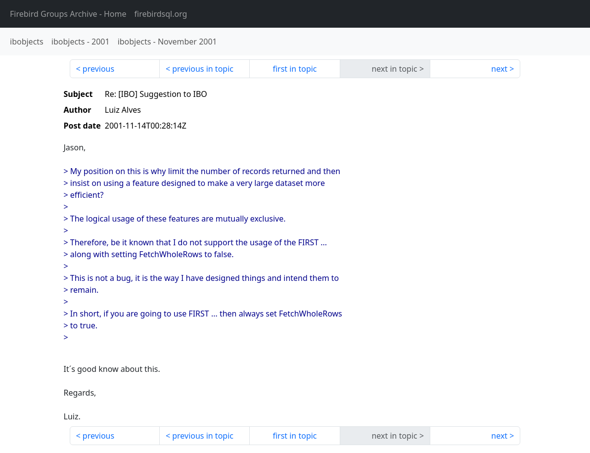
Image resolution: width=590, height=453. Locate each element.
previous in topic (202, 68)
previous (98, 68)
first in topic (294, 68)
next (499, 68)
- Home (68, 13)
